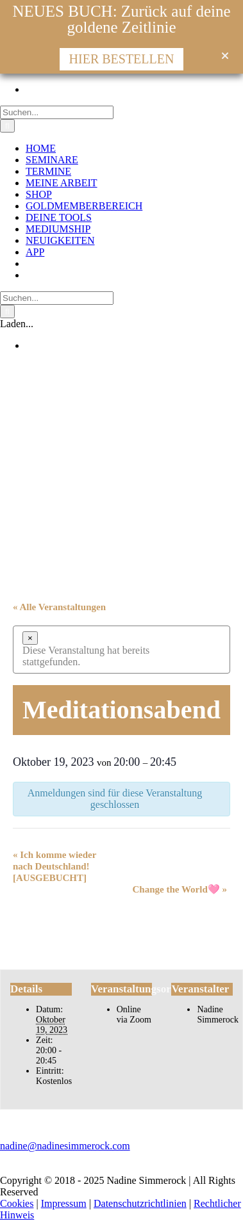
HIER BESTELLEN (121, 59)
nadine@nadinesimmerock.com (65, 1145)
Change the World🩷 (180, 889)
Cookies (16, 1203)
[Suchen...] (56, 112)
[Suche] (7, 126)
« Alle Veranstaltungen (59, 607)
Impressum (64, 1203)
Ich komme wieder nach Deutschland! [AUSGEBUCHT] (54, 866)
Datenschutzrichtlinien (140, 1203)
